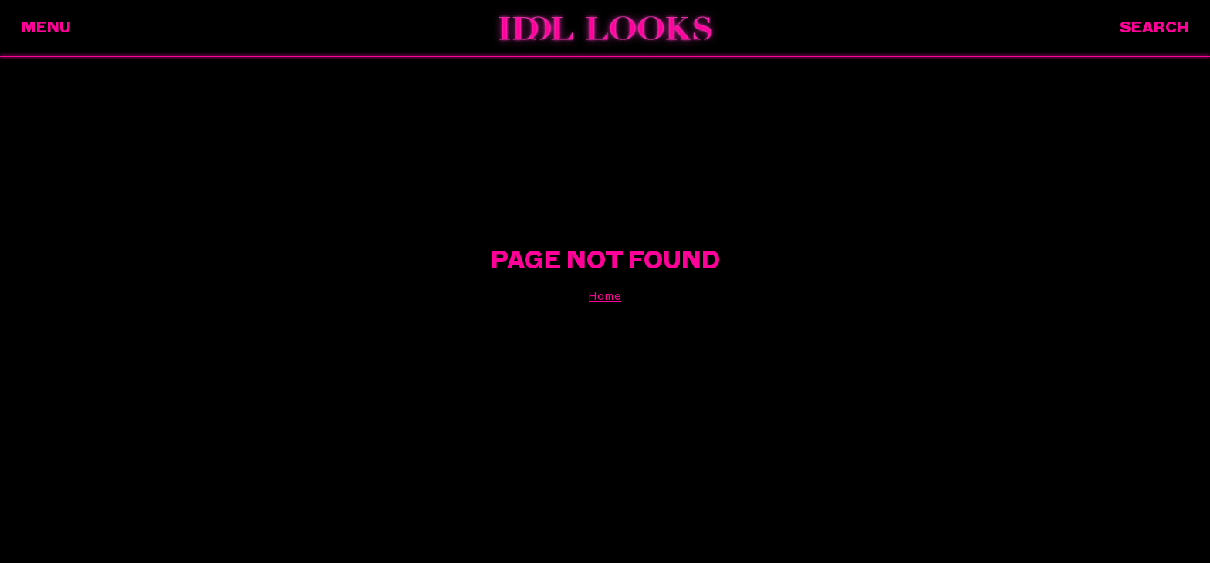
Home (605, 296)
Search (1154, 27)
